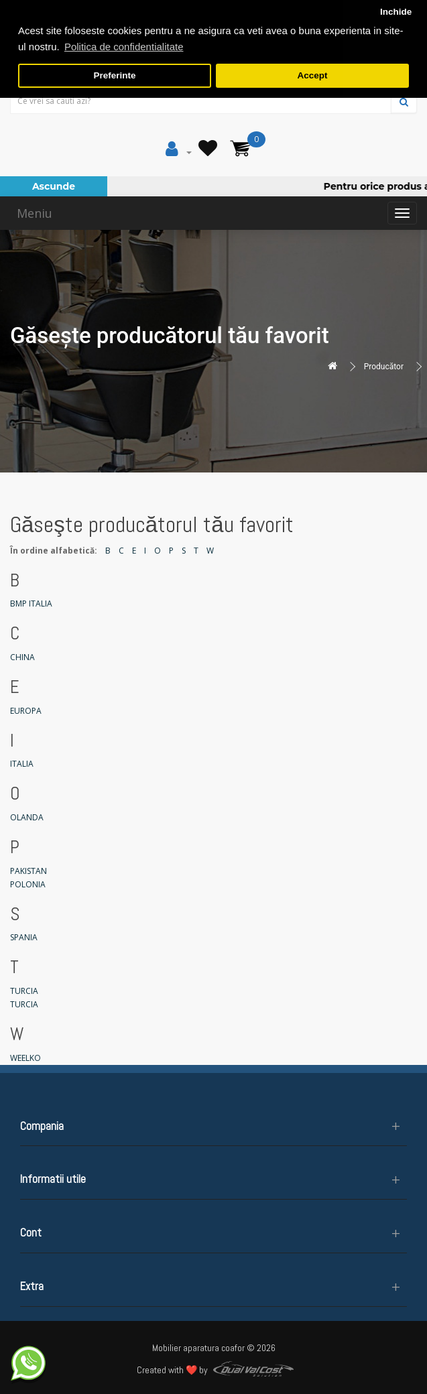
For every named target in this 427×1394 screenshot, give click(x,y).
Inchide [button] (396, 12)
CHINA (22, 657)
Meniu (34, 213)
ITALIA (22, 763)
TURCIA (24, 991)
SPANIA (24, 937)
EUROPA (26, 710)
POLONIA (28, 884)
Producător (384, 366)
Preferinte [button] (115, 75)
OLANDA (27, 817)
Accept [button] (312, 75)
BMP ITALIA (31, 603)
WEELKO (25, 1058)
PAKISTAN (28, 871)
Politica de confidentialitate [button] (124, 46)
